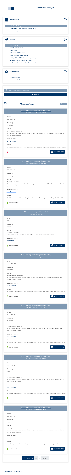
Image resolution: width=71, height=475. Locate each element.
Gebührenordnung (15, 77)
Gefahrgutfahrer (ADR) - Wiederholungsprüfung (23, 58)
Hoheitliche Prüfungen (16, 26)
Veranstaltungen (14, 31)
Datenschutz (18, 471)
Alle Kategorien (14, 45)
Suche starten (35, 94)
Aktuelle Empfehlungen (16, 48)
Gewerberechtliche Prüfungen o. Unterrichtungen (23, 28)
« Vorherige (26, 458)
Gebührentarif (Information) (17, 80)
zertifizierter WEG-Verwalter (17, 53)
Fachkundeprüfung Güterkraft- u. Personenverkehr (24, 63)
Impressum (8, 471)
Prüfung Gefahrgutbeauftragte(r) (19, 55)
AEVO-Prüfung (13, 50)
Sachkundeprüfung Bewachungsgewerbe (21, 60)
